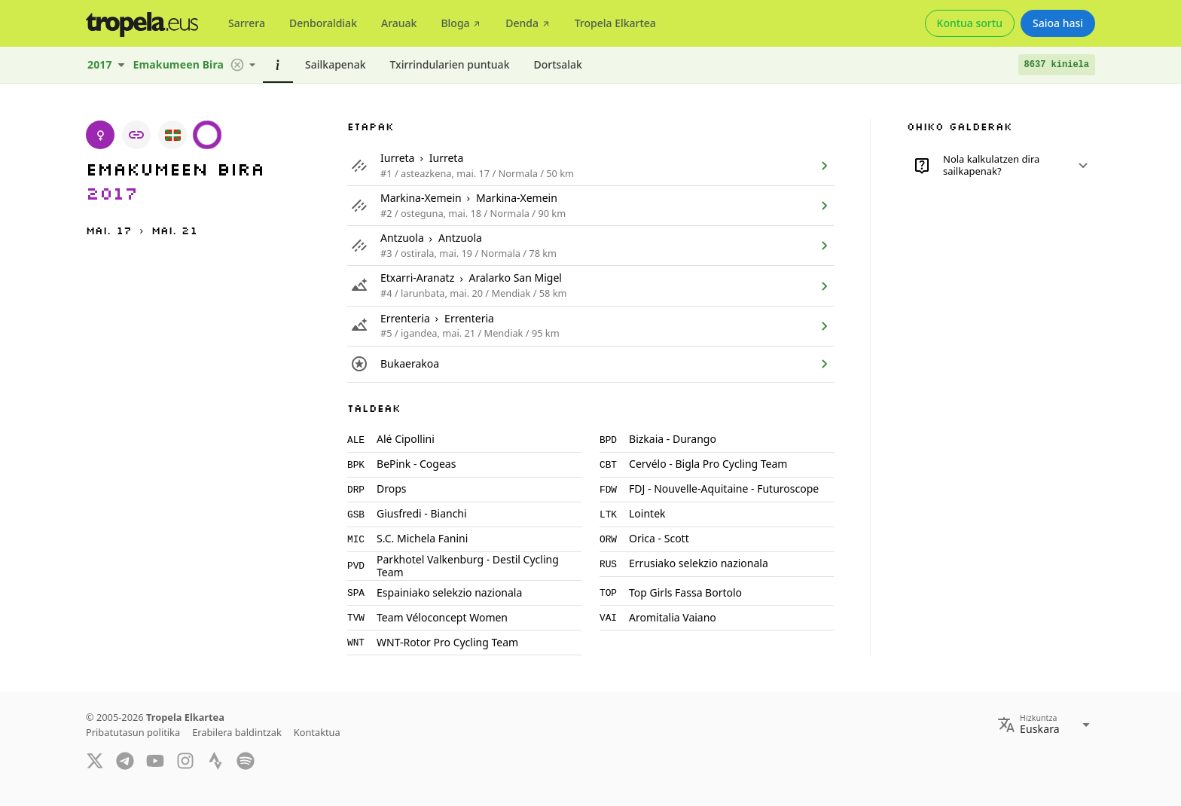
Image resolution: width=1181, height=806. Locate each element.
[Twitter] (95, 760)
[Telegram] (125, 760)
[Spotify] (246, 760)
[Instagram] (185, 760)
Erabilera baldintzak (237, 732)
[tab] (246, 23)
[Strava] (215, 760)
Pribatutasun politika (133, 732)
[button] (237, 64)
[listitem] (590, 165)
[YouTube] (155, 760)
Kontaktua (317, 732)
